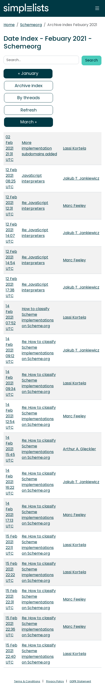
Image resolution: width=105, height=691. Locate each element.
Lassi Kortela (74, 148)
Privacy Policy (55, 681)
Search (91, 60)
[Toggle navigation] (97, 8)
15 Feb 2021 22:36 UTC (11, 626)
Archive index (29, 86)
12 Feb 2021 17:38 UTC (11, 287)
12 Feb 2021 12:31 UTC (11, 205)
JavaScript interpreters (33, 178)
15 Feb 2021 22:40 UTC (11, 653)
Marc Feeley (74, 205)
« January (28, 73)
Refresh (29, 110)
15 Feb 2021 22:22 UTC (11, 572)
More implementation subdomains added (39, 148)
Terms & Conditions (27, 681)
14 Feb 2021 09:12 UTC (10, 350)
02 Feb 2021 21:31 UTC (9, 148)
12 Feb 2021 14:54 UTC (11, 260)
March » (28, 122)
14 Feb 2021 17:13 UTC (9, 515)
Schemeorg (31, 24)
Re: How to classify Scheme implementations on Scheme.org (39, 350)
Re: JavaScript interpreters (35, 205)
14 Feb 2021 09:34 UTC (11, 383)
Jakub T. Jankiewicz (81, 178)
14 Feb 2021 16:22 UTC (10, 482)
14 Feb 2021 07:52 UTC (11, 317)
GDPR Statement (80, 681)
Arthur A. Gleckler (79, 449)
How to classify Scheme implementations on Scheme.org (38, 317)
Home (9, 24)
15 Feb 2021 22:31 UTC (11, 599)
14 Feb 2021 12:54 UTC (10, 416)
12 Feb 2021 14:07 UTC (11, 233)
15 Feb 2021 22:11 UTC (11, 545)
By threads (28, 98)
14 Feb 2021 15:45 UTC (10, 449)
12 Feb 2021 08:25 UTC (11, 178)
